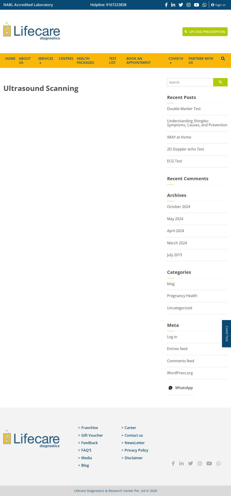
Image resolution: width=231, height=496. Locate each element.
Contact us (134, 435)
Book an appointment (138, 60)
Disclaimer (134, 457)
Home (10, 58)
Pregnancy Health (182, 295)
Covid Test (227, 333)
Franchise (89, 427)
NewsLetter (135, 442)
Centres (66, 58)
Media (86, 457)
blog (171, 283)
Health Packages (85, 60)
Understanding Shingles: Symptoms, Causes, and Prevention (197, 122)
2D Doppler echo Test (185, 149)
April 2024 (175, 230)
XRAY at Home (179, 137)
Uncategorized (179, 307)
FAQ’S (86, 450)
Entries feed (177, 348)
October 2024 (178, 206)
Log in (172, 336)
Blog (85, 465)
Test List (112, 60)
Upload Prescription (205, 32)
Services (45, 58)
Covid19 (175, 58)
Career (130, 427)
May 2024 (175, 218)
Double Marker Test (184, 108)
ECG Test (174, 161)
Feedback (89, 442)
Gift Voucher (92, 435)
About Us (24, 60)
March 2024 (177, 242)
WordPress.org (180, 372)
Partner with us (201, 60)
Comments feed (180, 360)
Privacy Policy (136, 450)
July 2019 (174, 254)
